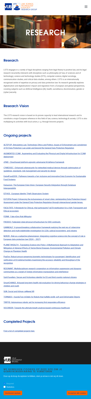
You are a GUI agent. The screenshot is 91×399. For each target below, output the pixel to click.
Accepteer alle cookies (77, 393)
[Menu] (86, 6)
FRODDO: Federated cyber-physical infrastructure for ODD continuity (32, 222)
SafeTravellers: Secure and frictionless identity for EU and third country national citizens (40, 277)
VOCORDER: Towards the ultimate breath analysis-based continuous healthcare (37, 308)
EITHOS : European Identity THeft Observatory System (26, 194)
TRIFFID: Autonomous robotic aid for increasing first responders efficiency (34, 302)
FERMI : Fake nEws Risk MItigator (18, 216)
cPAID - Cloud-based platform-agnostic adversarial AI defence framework (34, 162)
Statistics (10, 387)
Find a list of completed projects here (19, 331)
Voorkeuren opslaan (13, 393)
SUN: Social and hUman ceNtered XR (19, 291)
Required (10, 384)
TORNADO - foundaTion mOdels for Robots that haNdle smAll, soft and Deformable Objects (42, 297)
